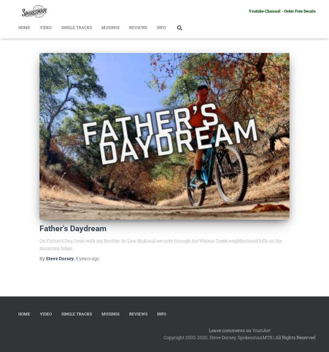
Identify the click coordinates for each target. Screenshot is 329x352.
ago (87, 258)
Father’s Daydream (73, 228)
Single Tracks (76, 27)
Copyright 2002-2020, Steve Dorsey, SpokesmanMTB (218, 337)
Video (46, 27)
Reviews (138, 27)
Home (24, 27)
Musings (111, 27)
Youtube (260, 330)
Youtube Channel (264, 10)
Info (161, 27)
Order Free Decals (300, 10)
